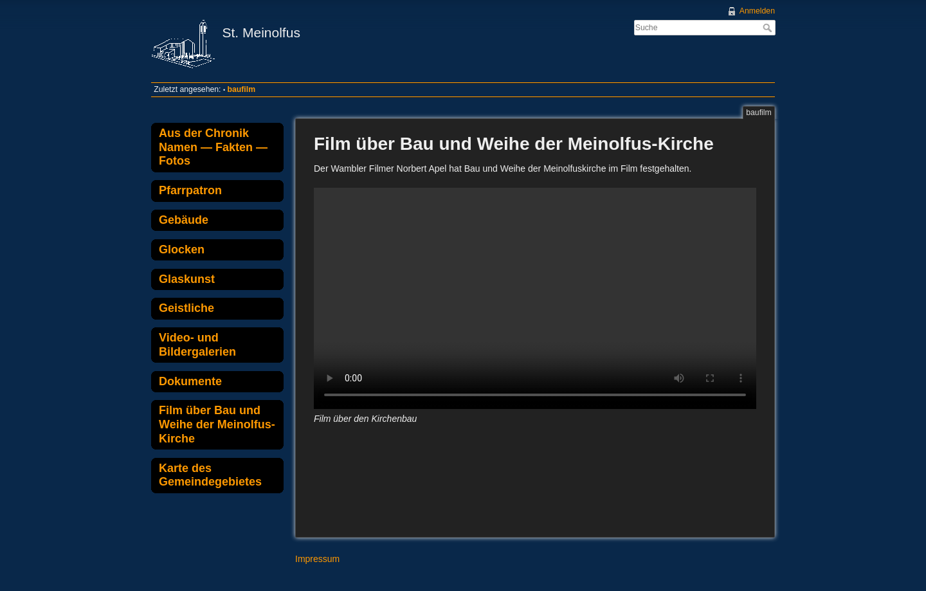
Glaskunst (187, 279)
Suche (769, 27)
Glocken (181, 249)
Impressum (317, 559)
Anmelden (757, 10)
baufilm (242, 89)
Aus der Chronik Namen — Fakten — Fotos (213, 147)
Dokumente (190, 381)
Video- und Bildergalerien (197, 344)
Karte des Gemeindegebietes (210, 475)
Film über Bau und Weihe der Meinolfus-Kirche (217, 424)
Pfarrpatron (190, 190)
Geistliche (186, 308)
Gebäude (183, 220)
